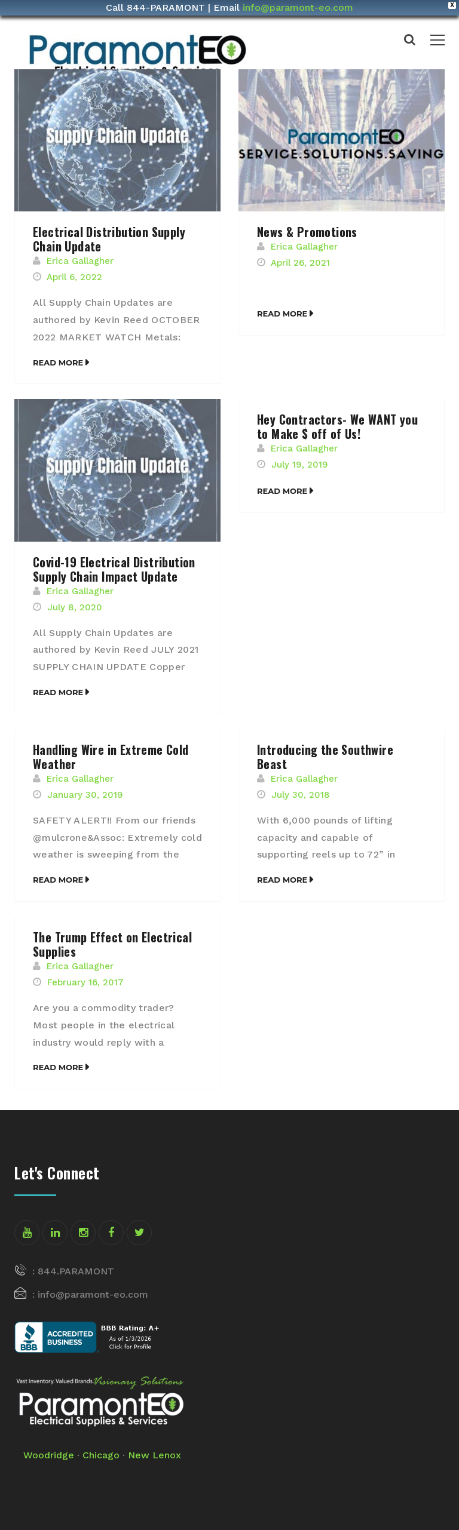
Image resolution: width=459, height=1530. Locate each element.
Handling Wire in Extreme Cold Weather (111, 757)
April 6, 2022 (74, 277)
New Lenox (154, 1455)
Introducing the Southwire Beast (325, 757)
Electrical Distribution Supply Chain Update (109, 239)
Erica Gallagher (80, 261)
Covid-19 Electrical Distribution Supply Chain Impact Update (114, 569)
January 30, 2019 (85, 794)
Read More (58, 362)
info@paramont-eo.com (298, 7)
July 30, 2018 (300, 794)
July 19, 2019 (299, 464)
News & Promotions (307, 232)
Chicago (101, 1455)
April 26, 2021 (300, 262)
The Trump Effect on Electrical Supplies (112, 944)
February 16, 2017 (85, 982)
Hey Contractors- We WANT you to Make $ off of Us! (337, 426)
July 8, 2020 (74, 607)
